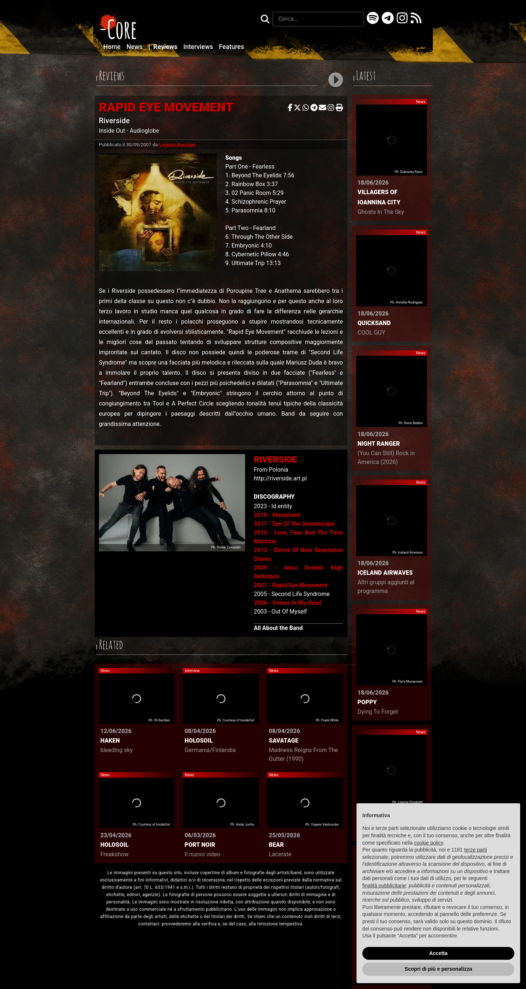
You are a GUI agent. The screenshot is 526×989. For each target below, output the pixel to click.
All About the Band (278, 627)
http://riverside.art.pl (280, 478)
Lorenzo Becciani (177, 144)
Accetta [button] (438, 953)
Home (112, 46)
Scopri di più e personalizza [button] (438, 969)
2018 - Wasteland (277, 515)
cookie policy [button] (428, 843)
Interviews (199, 46)
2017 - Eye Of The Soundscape (294, 523)
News (135, 46)
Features (231, 46)
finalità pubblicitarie (384, 885)
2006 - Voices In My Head (287, 602)
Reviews (164, 46)
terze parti (475, 850)
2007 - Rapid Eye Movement (291, 585)
